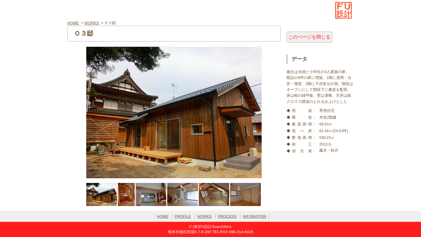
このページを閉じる (309, 36)
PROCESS (227, 216)
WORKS (91, 23)
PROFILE (183, 216)
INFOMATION (254, 216)
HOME (73, 23)
